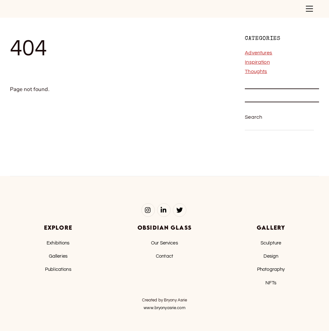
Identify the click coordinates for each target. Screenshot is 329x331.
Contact (164, 256)
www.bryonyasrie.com (164, 308)
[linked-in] (164, 209)
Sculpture (271, 242)
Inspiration (257, 62)
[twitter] (179, 209)
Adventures (258, 52)
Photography (271, 269)
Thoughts (256, 71)
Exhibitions (58, 242)
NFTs (271, 282)
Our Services (164, 242)
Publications (58, 269)
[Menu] (309, 8)
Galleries (58, 256)
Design (271, 256)
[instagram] (148, 209)
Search (253, 117)
